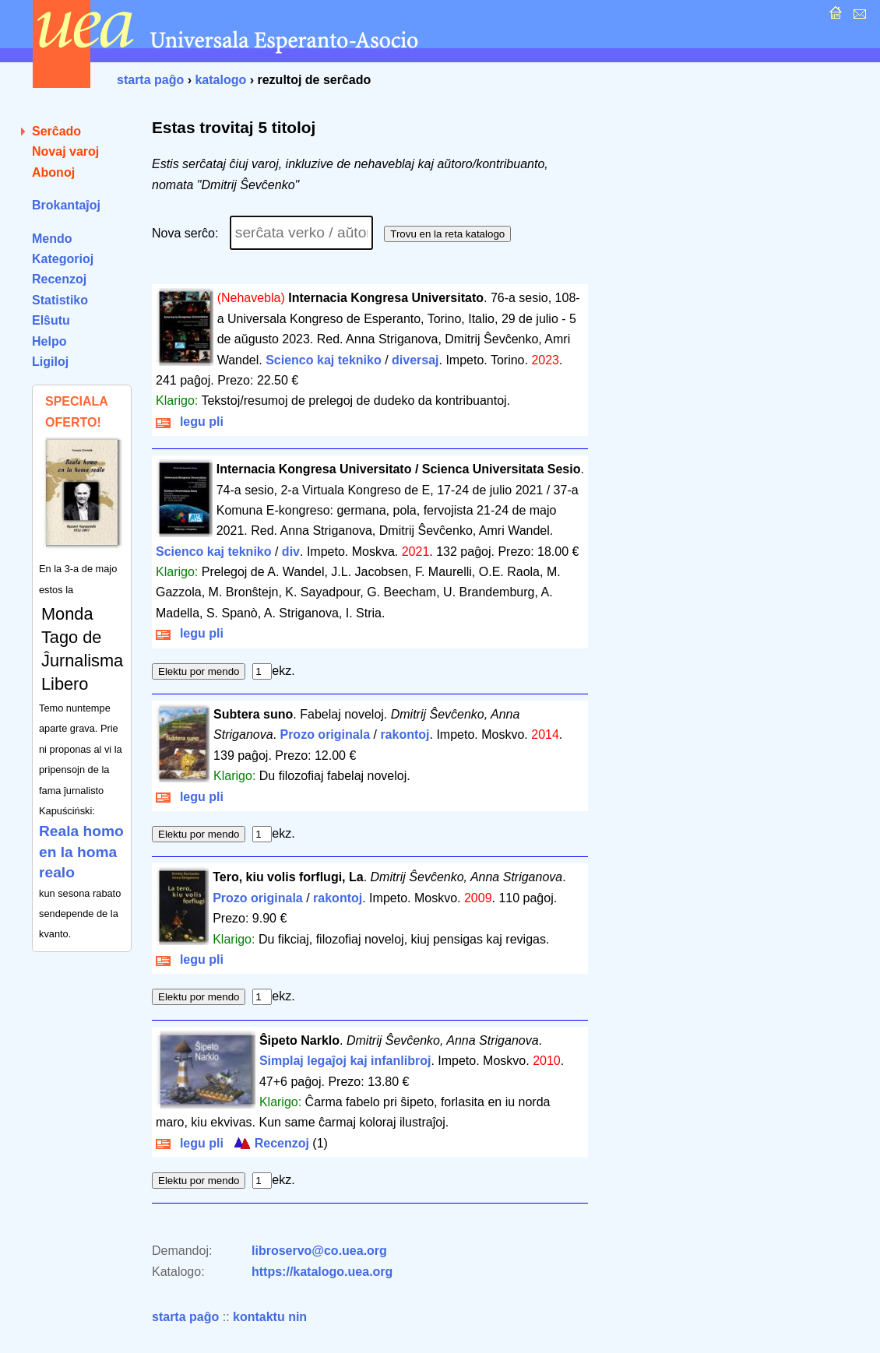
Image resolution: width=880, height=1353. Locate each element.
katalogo (220, 79)
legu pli (190, 421)
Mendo (52, 238)
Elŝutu (51, 320)
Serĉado (56, 131)
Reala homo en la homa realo (81, 851)
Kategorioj (62, 258)
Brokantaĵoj (66, 205)
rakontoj (404, 734)
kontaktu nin (270, 1316)
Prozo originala (325, 734)
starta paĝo (150, 79)
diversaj (415, 360)
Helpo (49, 341)
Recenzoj (59, 279)
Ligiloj (50, 361)
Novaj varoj (65, 151)
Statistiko (60, 300)
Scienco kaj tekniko (324, 360)
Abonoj (53, 172)
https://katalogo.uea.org (322, 1271)
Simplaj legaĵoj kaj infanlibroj (345, 1060)
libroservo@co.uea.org (319, 1250)
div (291, 551)
